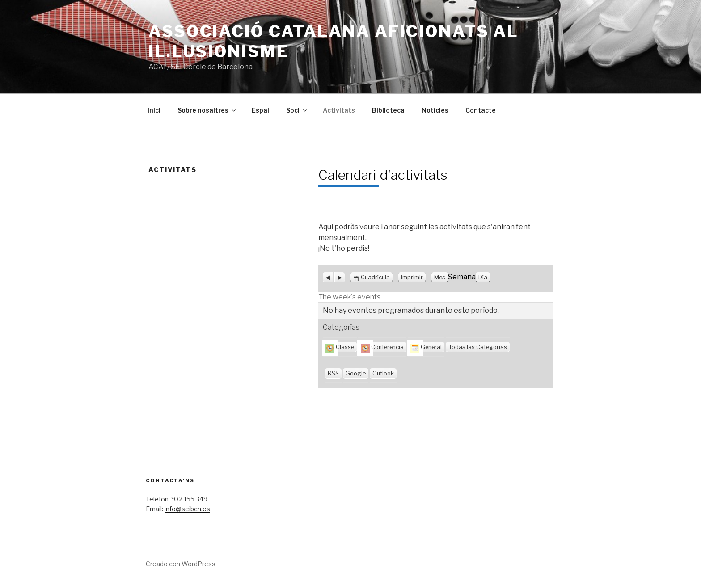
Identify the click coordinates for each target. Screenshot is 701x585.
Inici (154, 110)
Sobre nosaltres (207, 110)
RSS (333, 373)
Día (482, 277)
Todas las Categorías (477, 347)
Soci (297, 110)
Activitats (339, 110)
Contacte (480, 110)
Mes (439, 277)
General (426, 347)
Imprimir (413, 277)
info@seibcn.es (187, 509)
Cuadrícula (375, 277)
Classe (339, 347)
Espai (260, 110)
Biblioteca (388, 110)
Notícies (435, 110)
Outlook (383, 373)
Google (356, 373)
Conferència (382, 347)
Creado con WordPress (180, 564)
